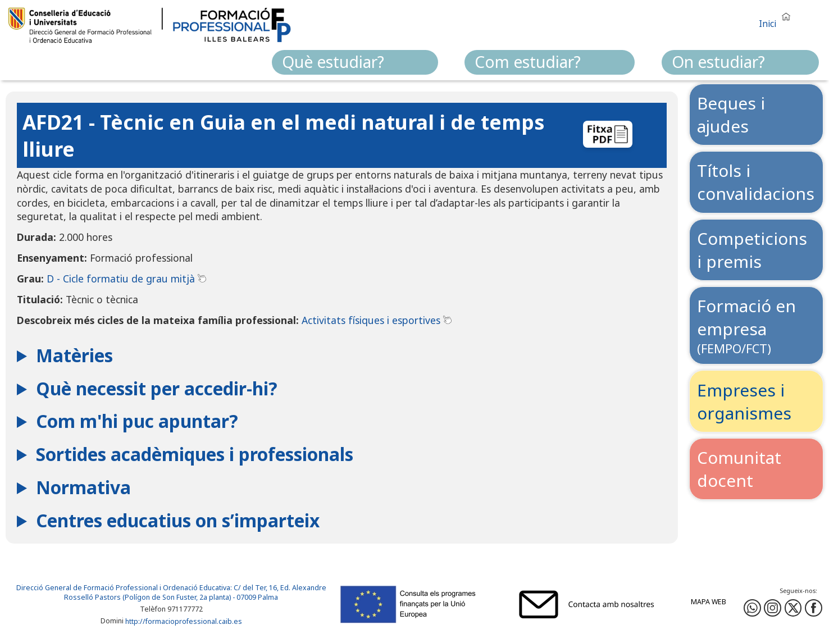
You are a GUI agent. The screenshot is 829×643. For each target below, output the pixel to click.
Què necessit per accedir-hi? (156, 388)
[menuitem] (355, 62)
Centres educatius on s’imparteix (178, 520)
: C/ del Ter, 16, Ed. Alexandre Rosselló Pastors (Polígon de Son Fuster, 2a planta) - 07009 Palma (195, 592)
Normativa (83, 487)
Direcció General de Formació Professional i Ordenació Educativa (123, 587)
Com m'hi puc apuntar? (137, 421)
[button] (777, 19)
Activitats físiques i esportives (371, 320)
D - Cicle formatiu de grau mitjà (121, 278)
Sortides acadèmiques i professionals (194, 454)
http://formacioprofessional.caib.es (183, 621)
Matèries (74, 355)
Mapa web (708, 601)
